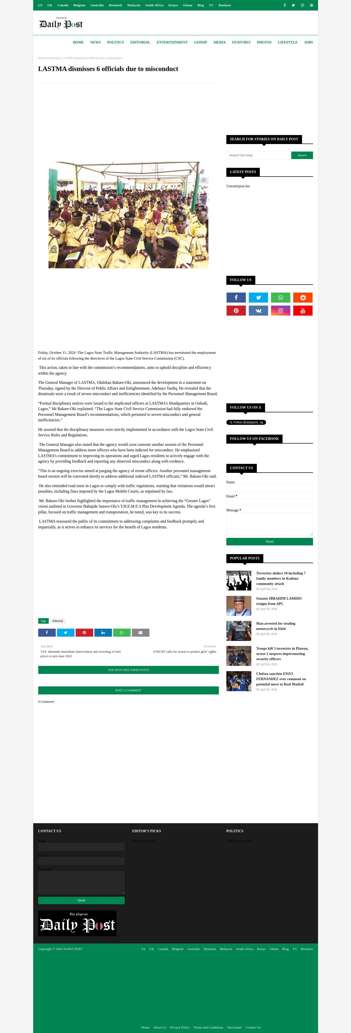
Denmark (115, 5)
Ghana (188, 5)
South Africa (154, 5)
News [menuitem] (95, 42)
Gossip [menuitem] (200, 42)
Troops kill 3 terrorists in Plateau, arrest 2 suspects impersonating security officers (282, 654)
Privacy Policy (180, 1027)
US (40, 5)
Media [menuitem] (220, 42)
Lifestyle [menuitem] (288, 42)
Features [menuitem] (241, 42)
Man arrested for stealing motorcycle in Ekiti (276, 626)
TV (211, 5)
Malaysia (133, 5)
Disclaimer (234, 1027)
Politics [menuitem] (115, 42)
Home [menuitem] (78, 42)
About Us (159, 1027)
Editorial (53, 58)
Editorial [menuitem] (140, 42)
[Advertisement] (128, 123)
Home (41, 58)
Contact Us (253, 1027)
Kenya (173, 5)
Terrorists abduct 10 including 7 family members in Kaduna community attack (281, 578)
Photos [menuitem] (264, 42)
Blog (200, 5)
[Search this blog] (258, 155)
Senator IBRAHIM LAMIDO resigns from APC (279, 601)
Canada (62, 5)
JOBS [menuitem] (308, 42)
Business (225, 5)
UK (49, 5)
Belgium (79, 5)
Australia (97, 5)
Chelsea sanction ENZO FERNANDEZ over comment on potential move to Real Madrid (281, 679)
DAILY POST (72, 949)
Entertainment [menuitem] (172, 42)
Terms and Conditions (208, 1027)
